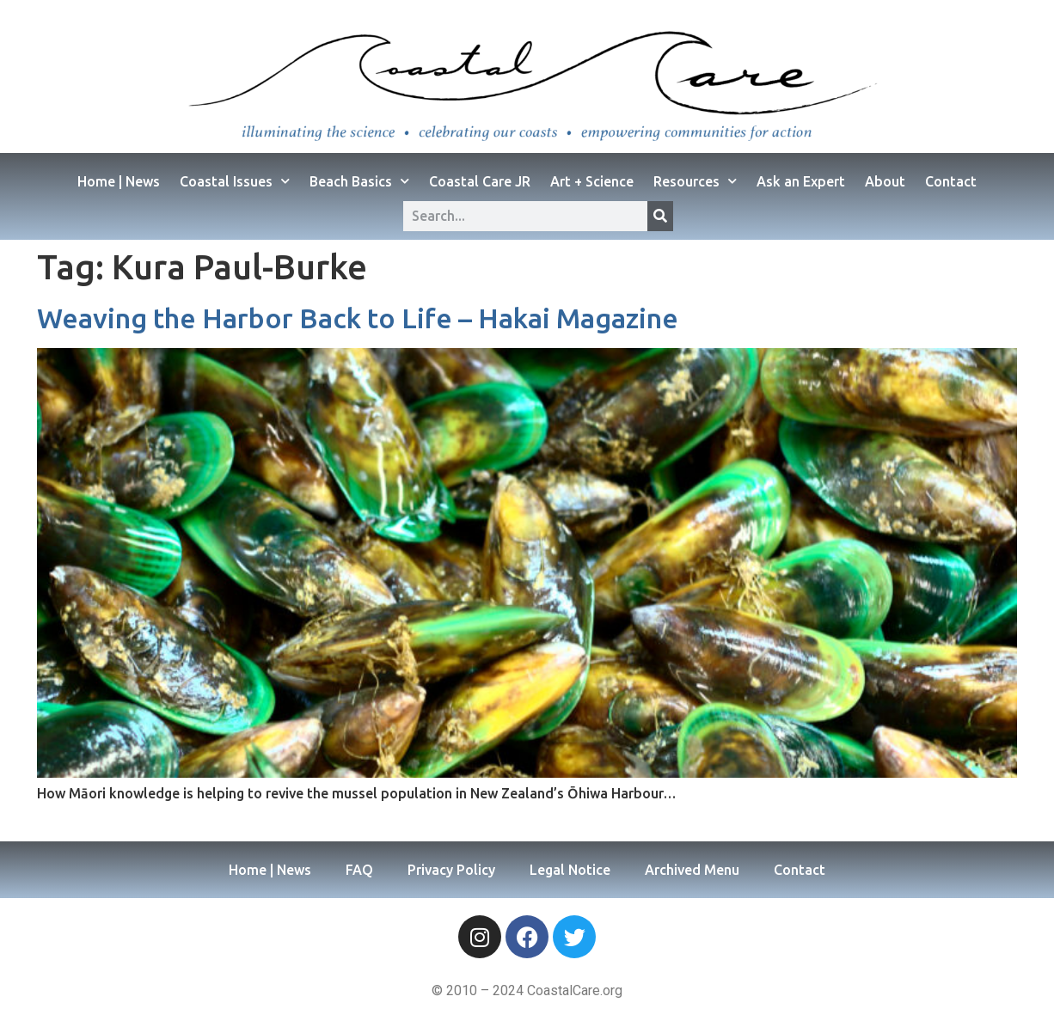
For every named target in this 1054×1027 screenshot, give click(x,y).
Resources (695, 181)
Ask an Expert (801, 181)
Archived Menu (692, 869)
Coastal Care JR (479, 181)
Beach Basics (359, 181)
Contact (951, 181)
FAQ (359, 869)
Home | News (118, 181)
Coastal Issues (235, 181)
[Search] (660, 216)
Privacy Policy (451, 869)
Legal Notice (570, 869)
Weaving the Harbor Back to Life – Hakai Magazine (357, 318)
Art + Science (592, 181)
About (885, 181)
